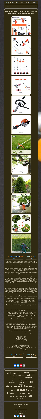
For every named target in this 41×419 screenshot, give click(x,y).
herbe (26, 372)
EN (20, 413)
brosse (10, 392)
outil (29, 375)
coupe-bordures (28, 380)
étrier (10, 375)
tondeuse (33, 393)
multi (20, 373)
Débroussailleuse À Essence (21, 404)
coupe (32, 373)
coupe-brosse (21, 384)
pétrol (34, 387)
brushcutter (22, 393)
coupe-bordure (14, 378)
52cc (30, 395)
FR (22, 413)
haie (26, 383)
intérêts (30, 390)
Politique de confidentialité (21, 409)
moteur (12, 390)
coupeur (28, 378)
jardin (21, 382)
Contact (21, 406)
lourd (22, 378)
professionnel (17, 375)
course (16, 393)
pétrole (9, 373)
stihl (30, 382)
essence (22, 389)
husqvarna (22, 396)
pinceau (12, 396)
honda (23, 375)
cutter (28, 393)
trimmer (15, 373)
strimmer (12, 383)
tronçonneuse (14, 380)
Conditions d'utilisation (21, 411)
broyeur (21, 380)
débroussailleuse (19, 386)
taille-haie (21, 398)
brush (17, 396)
